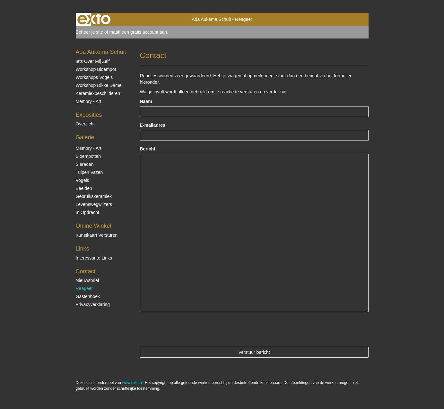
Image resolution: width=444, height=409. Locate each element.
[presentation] (189, 329)
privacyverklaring (93, 304)
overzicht (85, 123)
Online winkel (93, 226)
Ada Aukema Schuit (211, 19)
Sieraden (85, 164)
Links (82, 248)
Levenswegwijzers (94, 204)
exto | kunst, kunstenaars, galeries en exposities (94, 19)
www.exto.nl (132, 382)
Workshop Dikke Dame (99, 85)
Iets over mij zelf (93, 61)
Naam (146, 101)
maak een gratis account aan (138, 32)
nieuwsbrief (87, 280)
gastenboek (88, 296)
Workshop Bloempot (96, 69)
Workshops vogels (94, 77)
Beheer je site (89, 32)
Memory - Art (88, 101)
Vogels (82, 180)
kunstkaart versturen (97, 235)
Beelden (84, 188)
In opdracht (87, 212)
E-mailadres (152, 125)
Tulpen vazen (89, 172)
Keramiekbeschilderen (98, 93)
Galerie (85, 137)
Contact (86, 271)
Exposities (89, 115)
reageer (84, 288)
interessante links (94, 257)
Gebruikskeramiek (94, 196)
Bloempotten (88, 156)
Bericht (147, 148)
